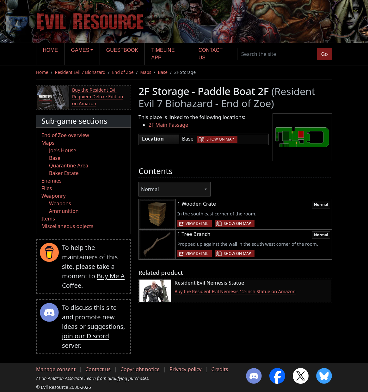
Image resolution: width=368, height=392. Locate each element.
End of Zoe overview (65, 135)
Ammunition (64, 211)
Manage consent (56, 369)
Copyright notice (140, 369)
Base (163, 72)
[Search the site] (277, 54)
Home (50, 50)
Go (324, 54)
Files (46, 188)
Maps (145, 72)
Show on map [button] (220, 139)
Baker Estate (64, 173)
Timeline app (163, 53)
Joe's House (62, 150)
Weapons (60, 203)
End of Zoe (122, 72)
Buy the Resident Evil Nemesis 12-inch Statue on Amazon (235, 291)
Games (80, 50)
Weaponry (53, 195)
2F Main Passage (168, 124)
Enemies (51, 180)
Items (48, 218)
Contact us (211, 53)
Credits (219, 369)
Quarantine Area (68, 165)
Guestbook (122, 50)
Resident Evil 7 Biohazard (80, 72)
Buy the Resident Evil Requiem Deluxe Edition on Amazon (97, 96)
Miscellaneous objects (67, 226)
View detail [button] (197, 223)
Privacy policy (185, 369)
